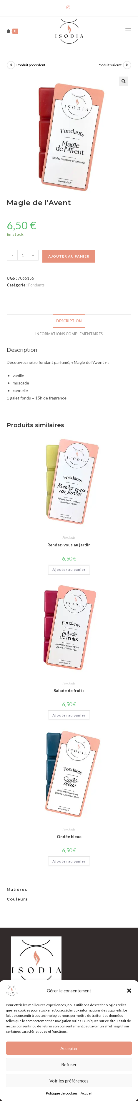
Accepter (69, 1057)
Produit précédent (30, 65)
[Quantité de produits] (22, 255)
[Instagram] (69, 7)
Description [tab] (69, 321)
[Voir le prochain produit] (127, 65)
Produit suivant (110, 65)
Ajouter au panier (68, 256)
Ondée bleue (69, 836)
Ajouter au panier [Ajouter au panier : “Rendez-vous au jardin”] (69, 569)
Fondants (36, 285)
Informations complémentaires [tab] (69, 334)
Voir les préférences (69, 1089)
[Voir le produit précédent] (11, 65)
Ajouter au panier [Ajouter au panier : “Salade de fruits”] (69, 715)
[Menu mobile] (128, 31)
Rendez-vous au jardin (69, 544)
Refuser (69, 1073)
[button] (129, 1000)
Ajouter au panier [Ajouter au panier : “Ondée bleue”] (69, 861)
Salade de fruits (69, 690)
